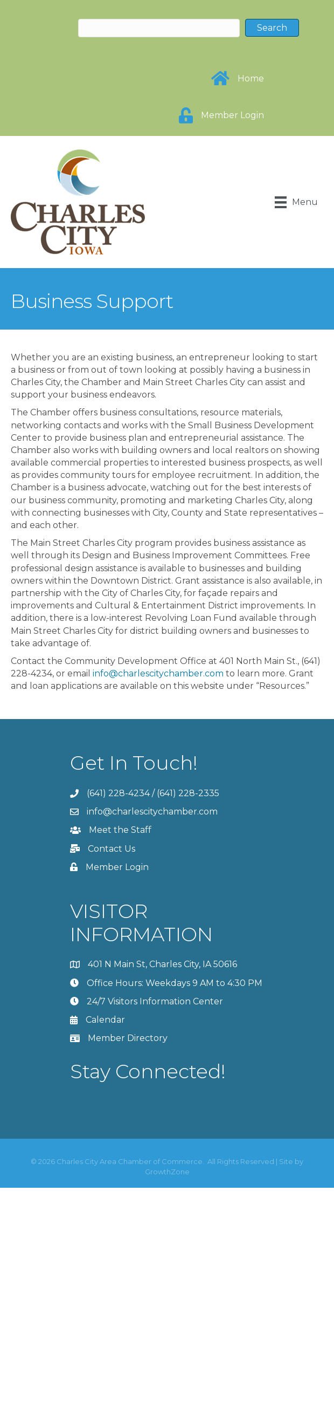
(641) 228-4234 (118, 793)
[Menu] (296, 202)
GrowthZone (167, 1171)
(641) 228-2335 (188, 793)
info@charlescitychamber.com (158, 673)
